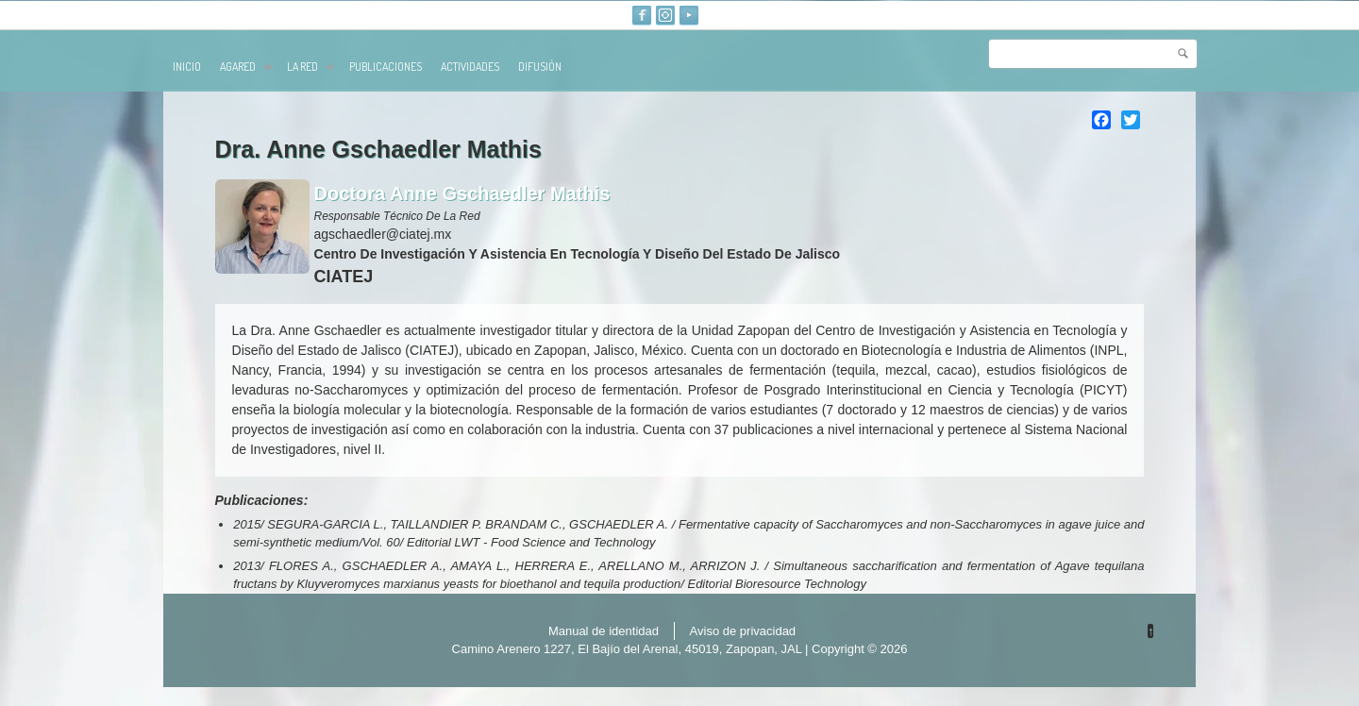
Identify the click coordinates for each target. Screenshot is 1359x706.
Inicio (187, 66)
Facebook (641, 15)
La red (310, 66)
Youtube (689, 15)
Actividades (470, 66)
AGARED (246, 66)
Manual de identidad (603, 631)
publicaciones (385, 66)
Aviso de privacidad (743, 631)
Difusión (540, 66)
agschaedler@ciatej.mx (383, 234)
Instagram (665, 15)
